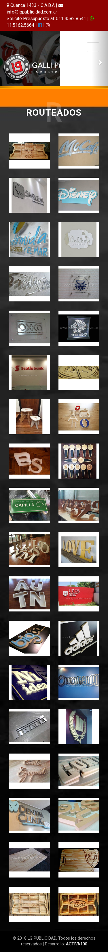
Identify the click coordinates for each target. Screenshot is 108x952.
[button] (8, 59)
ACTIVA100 (76, 944)
